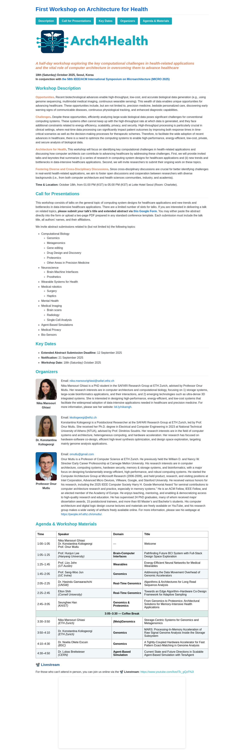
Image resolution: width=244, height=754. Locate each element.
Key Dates (105, 20)
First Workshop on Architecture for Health (92, 9)
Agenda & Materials (156, 20)
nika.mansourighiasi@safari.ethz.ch (92, 380)
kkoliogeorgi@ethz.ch (83, 417)
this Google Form (145, 211)
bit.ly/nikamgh (122, 406)
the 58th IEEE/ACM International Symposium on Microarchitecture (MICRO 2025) (116, 79)
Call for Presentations (76, 20)
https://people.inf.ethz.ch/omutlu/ (81, 514)
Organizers (127, 20)
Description (46, 20)
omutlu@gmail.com (82, 454)
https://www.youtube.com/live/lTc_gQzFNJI (167, 671)
